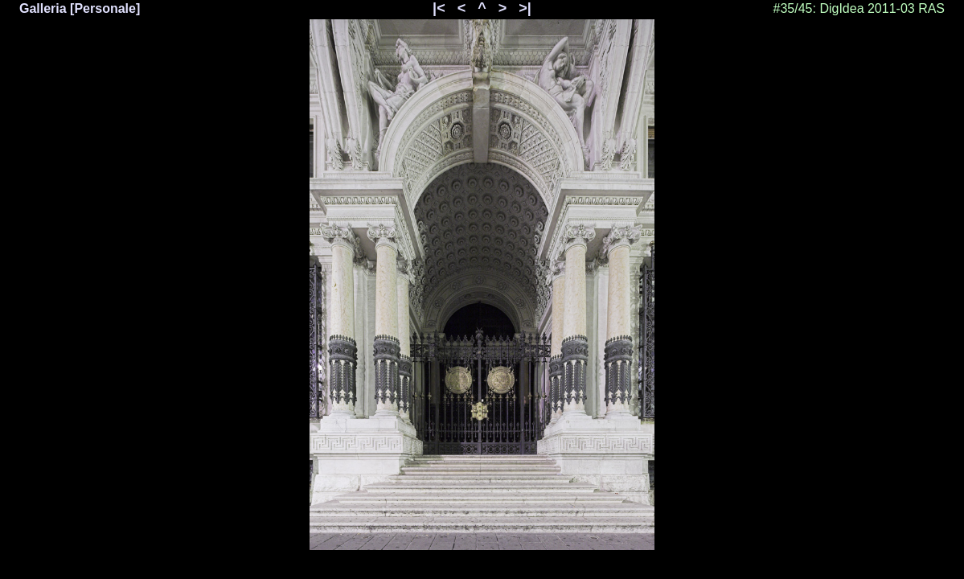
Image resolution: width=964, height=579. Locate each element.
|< (439, 8)
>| (525, 8)
